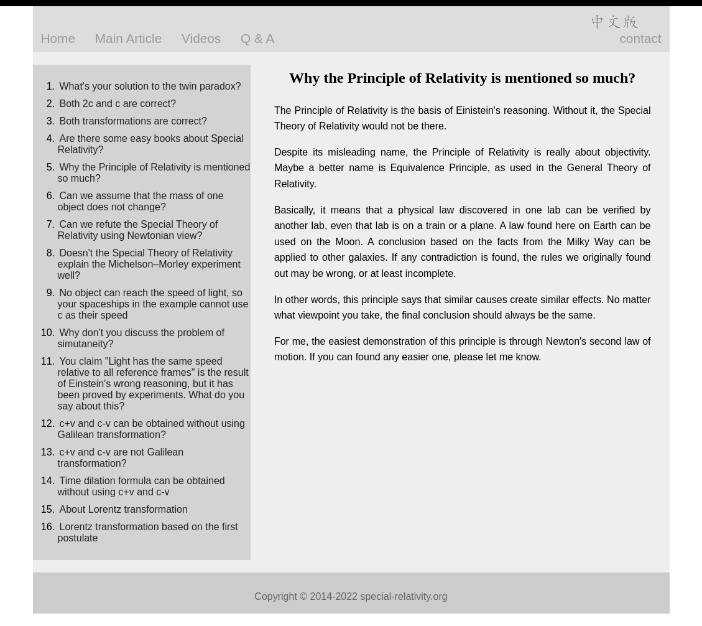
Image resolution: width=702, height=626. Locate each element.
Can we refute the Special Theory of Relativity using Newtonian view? (138, 230)
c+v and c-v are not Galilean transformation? (121, 458)
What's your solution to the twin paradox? (150, 86)
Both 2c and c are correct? (118, 103)
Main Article (128, 38)
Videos (201, 38)
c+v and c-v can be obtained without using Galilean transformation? (151, 429)
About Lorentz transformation (124, 509)
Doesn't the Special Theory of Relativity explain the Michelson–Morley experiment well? (149, 264)
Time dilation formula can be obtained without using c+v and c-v (141, 486)
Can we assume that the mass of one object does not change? (141, 201)
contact (640, 38)
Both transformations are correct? (133, 121)
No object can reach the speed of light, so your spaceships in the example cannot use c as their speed (153, 303)
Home (58, 38)
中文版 (614, 21)
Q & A (257, 38)
